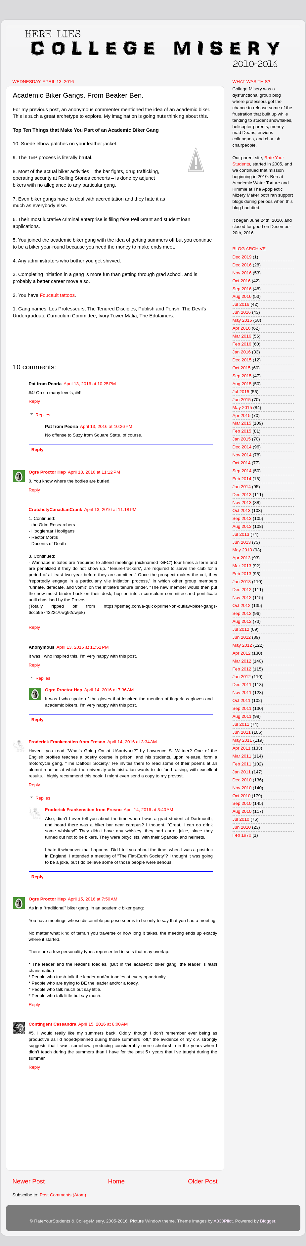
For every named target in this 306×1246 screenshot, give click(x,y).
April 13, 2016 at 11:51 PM (83, 647)
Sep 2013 (242, 518)
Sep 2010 (242, 803)
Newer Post (29, 1181)
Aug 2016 (242, 296)
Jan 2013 (242, 581)
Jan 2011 (242, 771)
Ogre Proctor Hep (47, 472)
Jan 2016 (242, 351)
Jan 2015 (242, 439)
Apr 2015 (242, 415)
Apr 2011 (242, 748)
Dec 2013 (242, 494)
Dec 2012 (242, 589)
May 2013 (242, 549)
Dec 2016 (242, 264)
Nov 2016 (242, 272)
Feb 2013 (242, 573)
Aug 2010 (242, 811)
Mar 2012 (242, 661)
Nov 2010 (242, 787)
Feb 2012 (242, 669)
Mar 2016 (242, 336)
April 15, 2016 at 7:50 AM (92, 899)
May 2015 (242, 407)
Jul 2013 (241, 534)
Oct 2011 (242, 700)
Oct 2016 (242, 280)
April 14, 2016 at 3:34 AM (132, 741)
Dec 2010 (242, 779)
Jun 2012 (242, 637)
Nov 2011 (242, 692)
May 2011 (242, 740)
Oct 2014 (242, 462)
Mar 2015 (242, 423)
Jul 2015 (241, 391)
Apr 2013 (242, 557)
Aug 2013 (242, 526)
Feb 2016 (242, 344)
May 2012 (242, 645)
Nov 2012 (242, 597)
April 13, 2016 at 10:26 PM (106, 426)
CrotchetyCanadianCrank (55, 509)
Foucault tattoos (57, 295)
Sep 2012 (242, 613)
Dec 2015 (242, 359)
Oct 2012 (242, 605)
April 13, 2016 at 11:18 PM (110, 509)
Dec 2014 (242, 446)
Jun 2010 (242, 827)
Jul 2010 (241, 819)
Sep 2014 (242, 470)
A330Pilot (223, 1221)
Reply (34, 401)
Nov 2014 (242, 454)
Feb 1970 (242, 835)
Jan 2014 (242, 486)
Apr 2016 (242, 328)
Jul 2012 (241, 629)
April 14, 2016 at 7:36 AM (109, 689)
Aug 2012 (242, 621)
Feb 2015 (242, 431)
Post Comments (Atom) (63, 1194)
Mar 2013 (242, 565)
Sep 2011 (242, 708)
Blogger (267, 1221)
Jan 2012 (242, 676)
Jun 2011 (242, 732)
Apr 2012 (242, 653)
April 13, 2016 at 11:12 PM (94, 472)
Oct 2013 (242, 510)
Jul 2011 (241, 724)
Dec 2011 (242, 684)
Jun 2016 (242, 312)
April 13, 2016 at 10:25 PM (90, 383)
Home (116, 1181)
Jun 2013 (242, 542)
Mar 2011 (242, 756)
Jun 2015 (242, 399)
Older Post (202, 1181)
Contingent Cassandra (52, 1024)
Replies (42, 414)
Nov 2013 (242, 502)
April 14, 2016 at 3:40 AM (148, 809)
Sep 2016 (242, 288)
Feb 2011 (242, 763)
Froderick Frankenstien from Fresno (67, 741)
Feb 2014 (242, 478)
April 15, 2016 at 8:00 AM (103, 1024)
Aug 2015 (242, 383)
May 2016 (242, 320)
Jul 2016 (241, 304)
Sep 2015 (242, 375)
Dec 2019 (242, 256)
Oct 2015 (242, 367)
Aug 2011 (242, 716)
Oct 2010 (242, 795)
